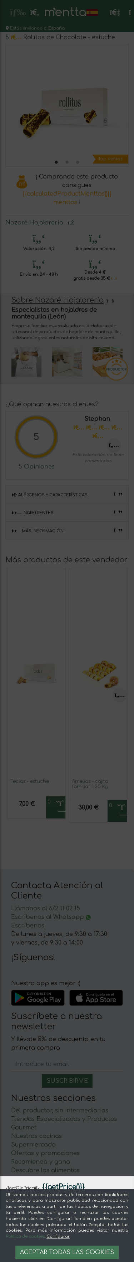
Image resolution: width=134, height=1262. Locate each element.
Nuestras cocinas (36, 1136)
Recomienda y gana (40, 1162)
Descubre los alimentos (45, 1170)
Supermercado (33, 1145)
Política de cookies (25, 1236)
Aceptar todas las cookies (67, 1252)
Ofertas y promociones (45, 1153)
